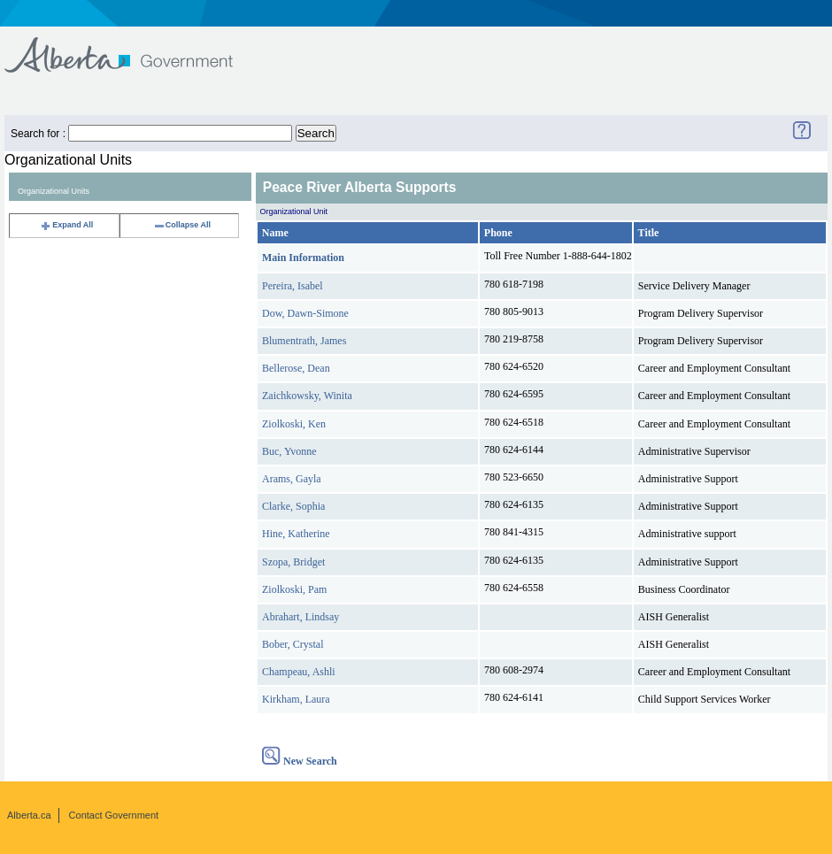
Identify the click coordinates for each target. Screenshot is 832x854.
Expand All (66, 224)
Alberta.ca (29, 815)
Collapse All (182, 224)
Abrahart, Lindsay (300, 617)
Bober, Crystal (293, 644)
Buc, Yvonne (289, 451)
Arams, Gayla (291, 479)
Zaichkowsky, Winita (307, 395)
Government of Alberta (133, 46)
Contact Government (114, 815)
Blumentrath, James (304, 341)
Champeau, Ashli (298, 672)
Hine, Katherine (296, 533)
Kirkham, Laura (296, 699)
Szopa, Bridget (293, 562)
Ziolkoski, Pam (294, 589)
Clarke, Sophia (293, 506)
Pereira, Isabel (292, 286)
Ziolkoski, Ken (294, 424)
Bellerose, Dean (296, 368)
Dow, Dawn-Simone (305, 313)
